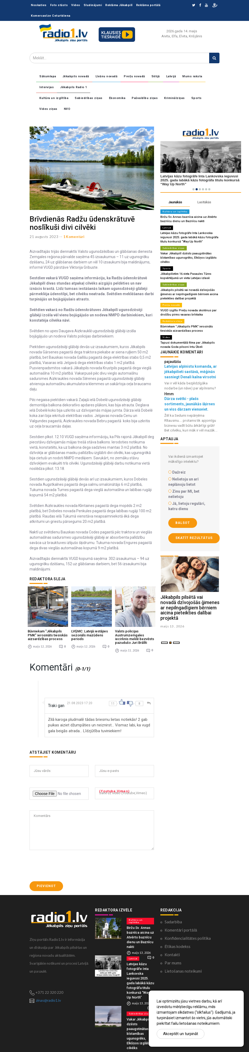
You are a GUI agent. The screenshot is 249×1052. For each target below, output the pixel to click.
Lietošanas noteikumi (183, 971)
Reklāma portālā (148, 5)
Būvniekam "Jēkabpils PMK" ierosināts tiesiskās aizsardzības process (48, 635)
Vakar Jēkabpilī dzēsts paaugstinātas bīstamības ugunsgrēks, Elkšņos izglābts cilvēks (188, 258)
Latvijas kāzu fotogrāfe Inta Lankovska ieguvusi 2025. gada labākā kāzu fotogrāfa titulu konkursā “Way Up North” (189, 237)
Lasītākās (204, 202)
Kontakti (172, 954)
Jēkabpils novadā (76, 76)
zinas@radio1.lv (48, 1000)
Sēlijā (155, 76)
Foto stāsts (59, 5)
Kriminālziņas (174, 98)
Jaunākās (175, 202)
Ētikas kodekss (177, 946)
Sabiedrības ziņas (89, 98)
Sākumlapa (47, 76)
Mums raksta (192, 76)
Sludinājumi (93, 5)
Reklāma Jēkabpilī (119, 5)
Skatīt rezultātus (194, 538)
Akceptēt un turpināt (180, 1033)
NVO (67, 109)
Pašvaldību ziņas (145, 98)
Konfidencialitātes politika (188, 938)
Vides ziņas (48, 109)
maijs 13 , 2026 (172, 626)
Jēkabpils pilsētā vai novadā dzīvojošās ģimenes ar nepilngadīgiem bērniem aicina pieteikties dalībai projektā (189, 294)
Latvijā (171, 76)
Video (75, 5)
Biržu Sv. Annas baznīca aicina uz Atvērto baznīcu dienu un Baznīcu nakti (140, 937)
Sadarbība (173, 921)
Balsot (182, 523)
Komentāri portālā (181, 930)
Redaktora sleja (172, 321)
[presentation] (70, 865)
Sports (196, 98)
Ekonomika (117, 98)
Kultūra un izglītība (53, 98)
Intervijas (46, 87)
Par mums (173, 962)
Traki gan (56, 705)
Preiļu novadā (134, 76)
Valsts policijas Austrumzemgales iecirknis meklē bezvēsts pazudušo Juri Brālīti (134, 637)
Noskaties (39, 5)
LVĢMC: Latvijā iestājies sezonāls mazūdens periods (89, 635)
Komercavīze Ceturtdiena (50, 15)
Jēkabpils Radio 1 (73, 87)
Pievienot (46, 886)
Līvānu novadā (106, 76)
